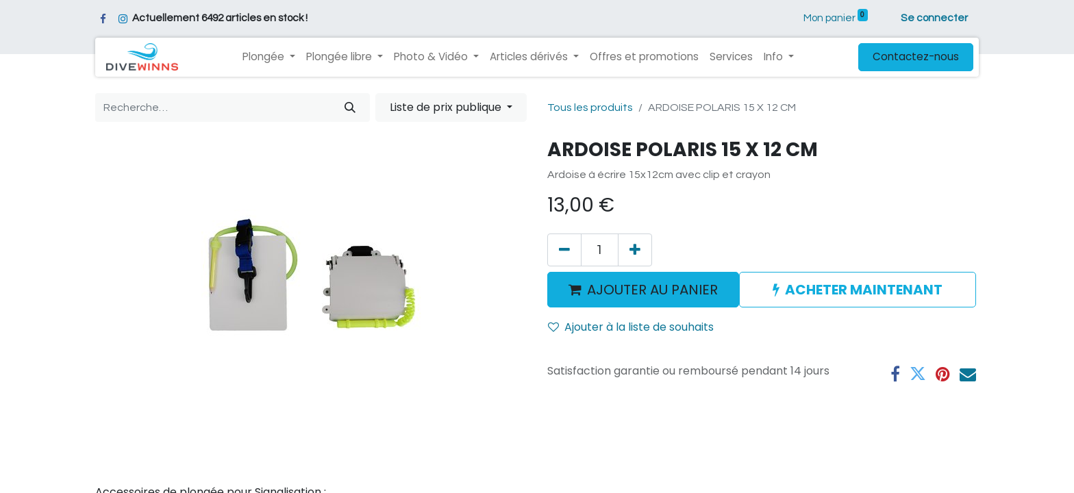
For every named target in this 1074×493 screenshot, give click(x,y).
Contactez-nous (916, 56)
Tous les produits (590, 107)
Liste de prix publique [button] (447, 107)
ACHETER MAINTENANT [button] (857, 289)
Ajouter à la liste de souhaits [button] (631, 327)
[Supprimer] (564, 249)
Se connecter (934, 18)
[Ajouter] (635, 249)
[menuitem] (644, 57)
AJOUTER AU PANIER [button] (643, 289)
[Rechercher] (350, 107)
